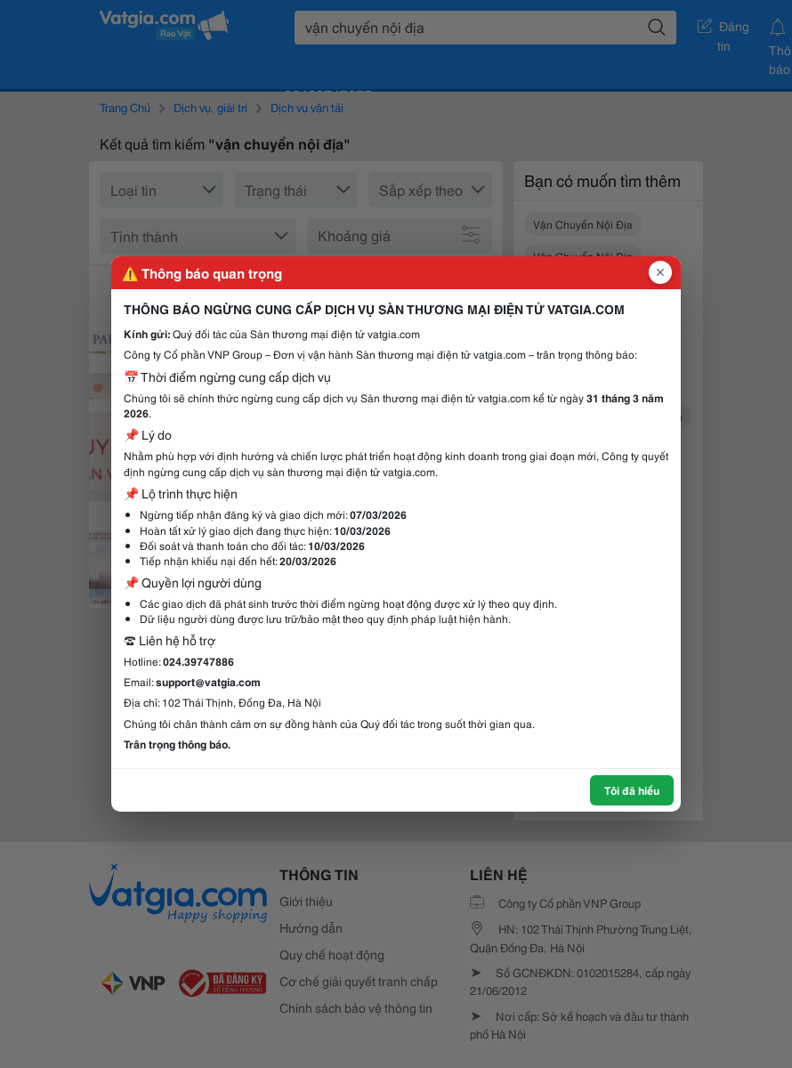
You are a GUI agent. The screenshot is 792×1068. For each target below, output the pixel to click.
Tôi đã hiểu (631, 789)
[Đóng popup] (660, 272)
